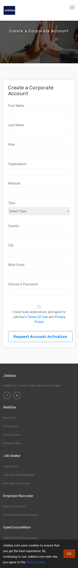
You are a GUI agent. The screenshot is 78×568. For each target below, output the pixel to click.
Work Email (16, 265)
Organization (17, 164)
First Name (16, 106)
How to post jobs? (14, 506)
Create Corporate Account (20, 514)
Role (11, 145)
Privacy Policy (12, 443)
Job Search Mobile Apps (19, 475)
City (11, 245)
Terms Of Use (38, 317)
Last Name (16, 125)
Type (11, 203)
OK (69, 554)
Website (14, 183)
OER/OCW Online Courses (20, 538)
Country (13, 226)
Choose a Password (23, 284)
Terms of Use (35, 562)
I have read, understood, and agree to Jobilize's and (39, 317)
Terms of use (12, 434)
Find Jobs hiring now (16, 483)
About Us (9, 417)
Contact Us (10, 426)
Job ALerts (10, 466)
